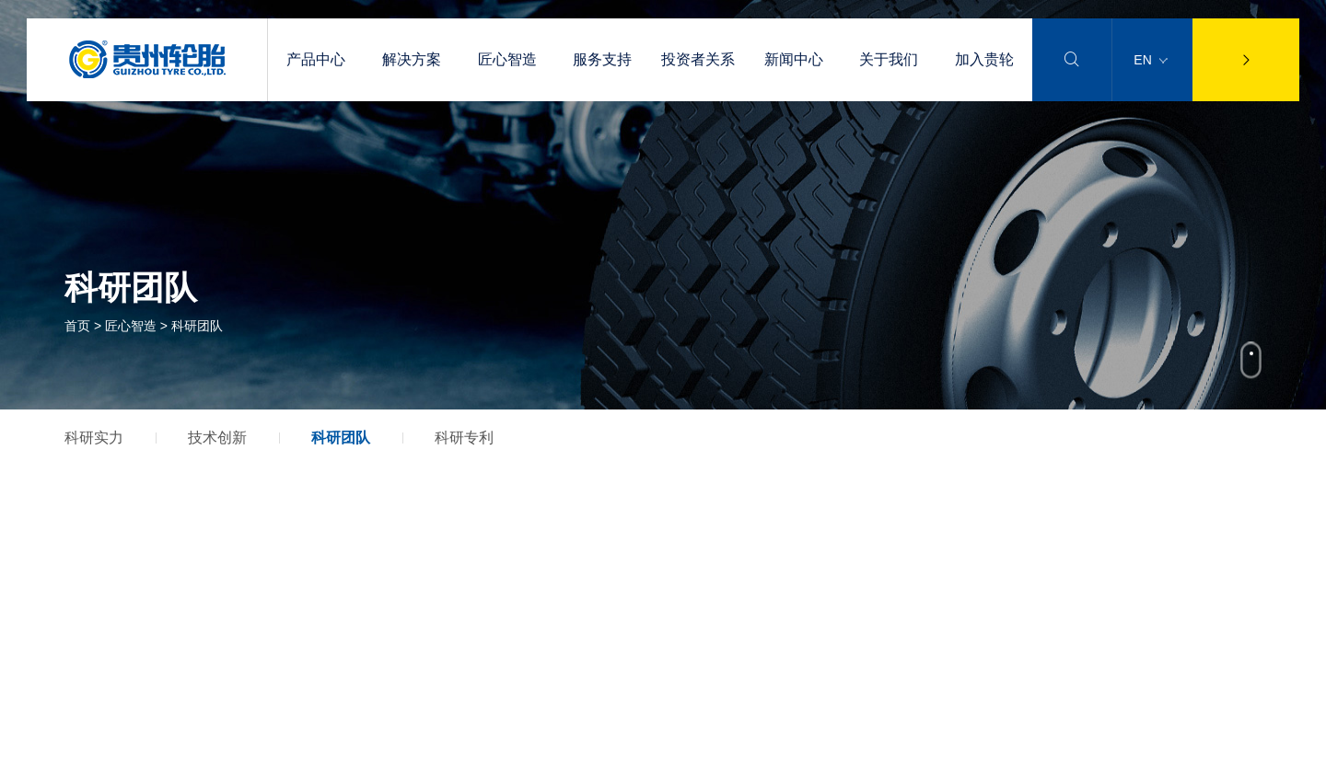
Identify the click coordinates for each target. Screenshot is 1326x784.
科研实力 (93, 437)
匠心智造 (507, 59)
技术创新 (217, 437)
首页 (77, 325)
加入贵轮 (984, 59)
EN (1150, 59)
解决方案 (411, 59)
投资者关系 (698, 59)
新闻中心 (793, 59)
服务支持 (602, 59)
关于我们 (888, 59)
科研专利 (464, 437)
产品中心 (315, 59)
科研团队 (340, 437)
